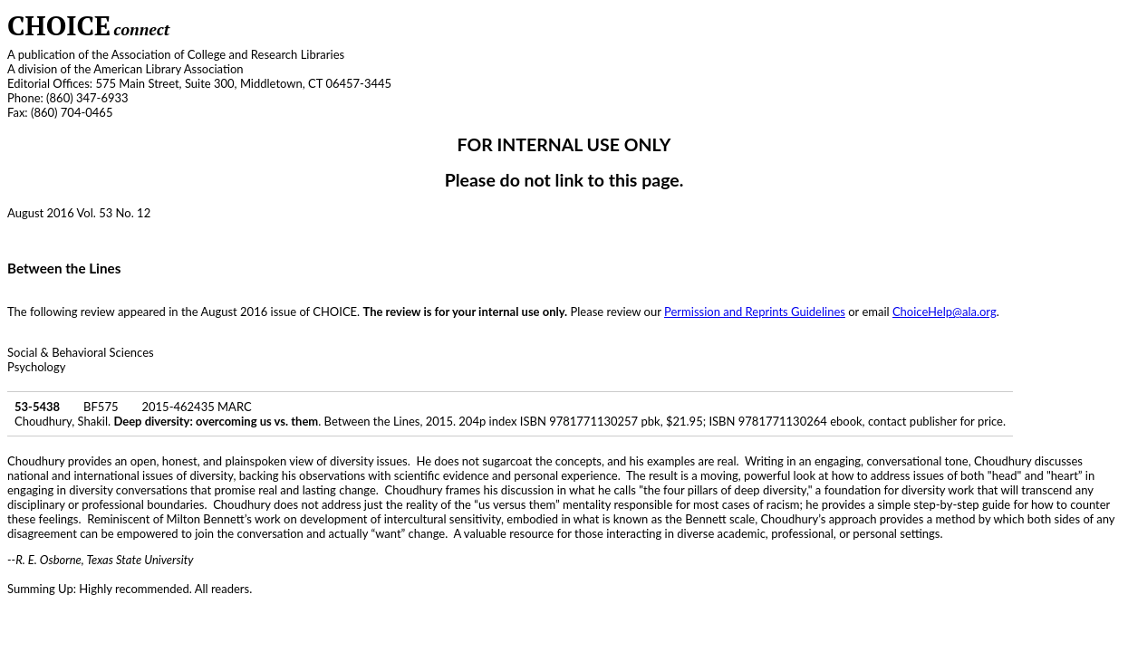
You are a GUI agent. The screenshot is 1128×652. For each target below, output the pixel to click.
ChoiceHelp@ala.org (944, 311)
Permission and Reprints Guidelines (754, 311)
